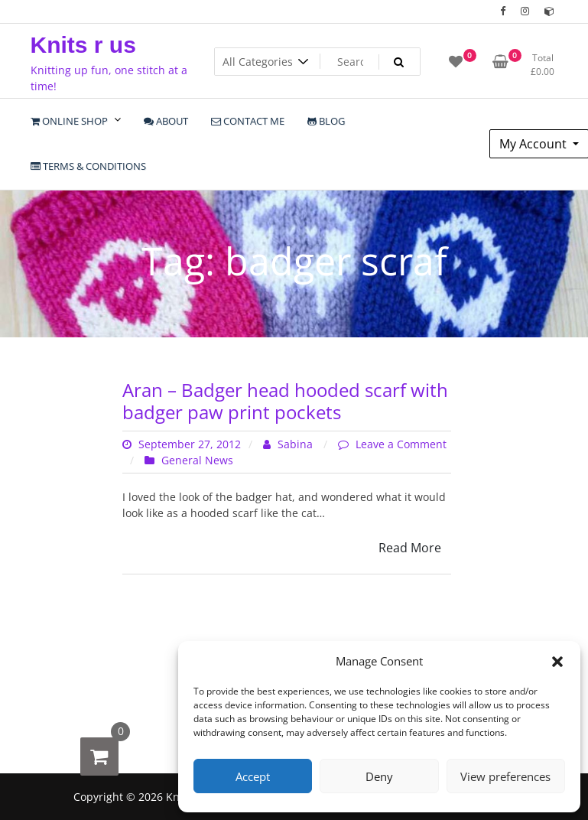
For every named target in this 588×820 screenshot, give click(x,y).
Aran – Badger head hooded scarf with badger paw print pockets (285, 401)
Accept (253, 776)
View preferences (505, 776)
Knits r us (83, 44)
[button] (557, 661)
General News (197, 460)
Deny (379, 776)
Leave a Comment (401, 444)
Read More (409, 547)
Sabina (289, 444)
